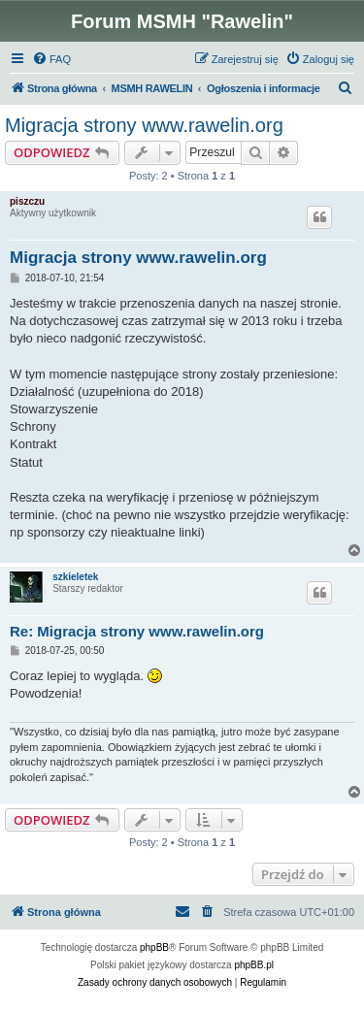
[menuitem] (51, 59)
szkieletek (75, 576)
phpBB (154, 947)
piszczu (27, 201)
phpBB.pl (254, 965)
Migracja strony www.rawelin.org (144, 125)
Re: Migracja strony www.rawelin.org (137, 631)
